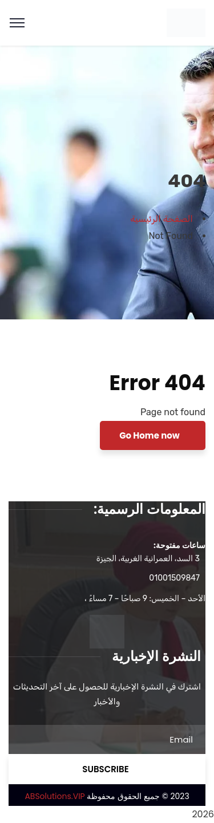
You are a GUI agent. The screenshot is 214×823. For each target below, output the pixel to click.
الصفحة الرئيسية (162, 218)
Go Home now (150, 435)
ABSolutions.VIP (54, 796)
